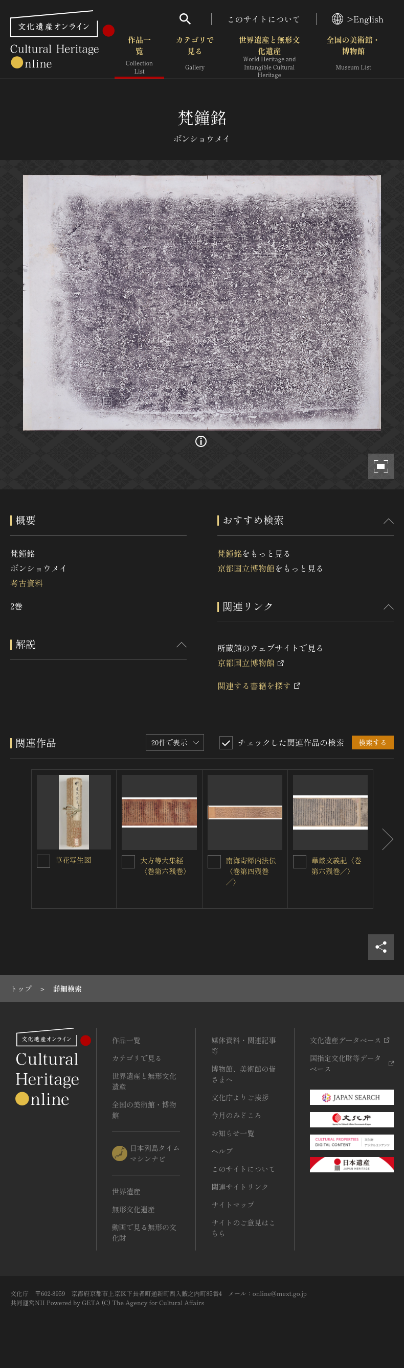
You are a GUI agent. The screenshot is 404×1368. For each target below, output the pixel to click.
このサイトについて (264, 19)
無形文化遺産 (133, 1209)
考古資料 (26, 583)
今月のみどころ (236, 1115)
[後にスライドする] (383, 838)
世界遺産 (126, 1191)
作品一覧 (139, 56)
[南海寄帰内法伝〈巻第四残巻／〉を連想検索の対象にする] (214, 861)
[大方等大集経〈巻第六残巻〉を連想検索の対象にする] (128, 861)
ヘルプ (222, 1151)
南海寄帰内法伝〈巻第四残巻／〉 (251, 871)
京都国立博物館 (246, 568)
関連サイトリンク (239, 1187)
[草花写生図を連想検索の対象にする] (43, 861)
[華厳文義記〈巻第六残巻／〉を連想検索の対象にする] (299, 861)
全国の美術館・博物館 (353, 56)
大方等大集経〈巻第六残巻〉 (165, 865)
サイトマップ (232, 1204)
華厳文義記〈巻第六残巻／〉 (336, 865)
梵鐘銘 (229, 553)
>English (358, 19)
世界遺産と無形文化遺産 (269, 56)
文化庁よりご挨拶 (239, 1097)
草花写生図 (73, 860)
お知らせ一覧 (232, 1133)
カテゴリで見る (195, 56)
